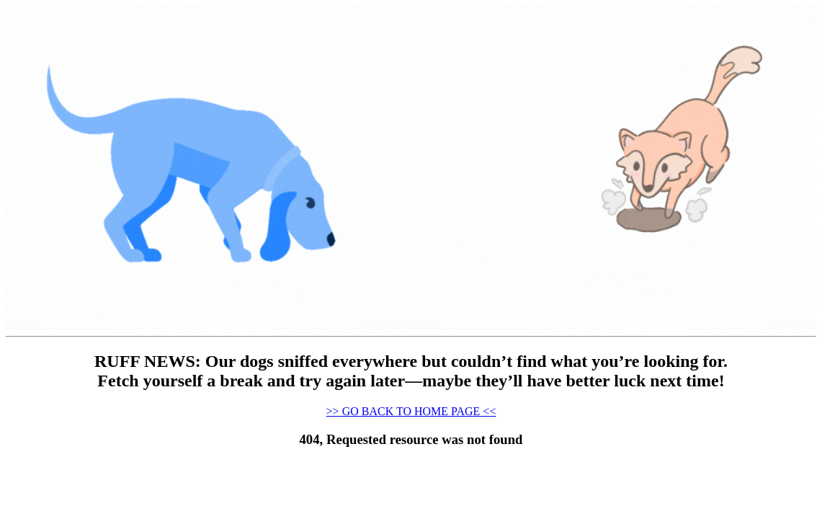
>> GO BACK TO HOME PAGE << (411, 411)
